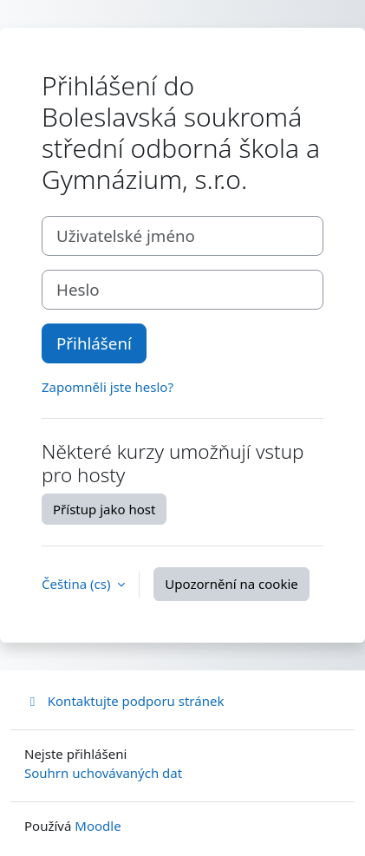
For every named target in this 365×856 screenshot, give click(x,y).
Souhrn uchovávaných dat (103, 772)
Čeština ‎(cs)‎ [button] (78, 583)
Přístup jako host (104, 509)
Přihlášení (94, 343)
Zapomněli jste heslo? (107, 386)
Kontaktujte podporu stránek (124, 700)
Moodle (98, 825)
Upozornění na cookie (231, 583)
